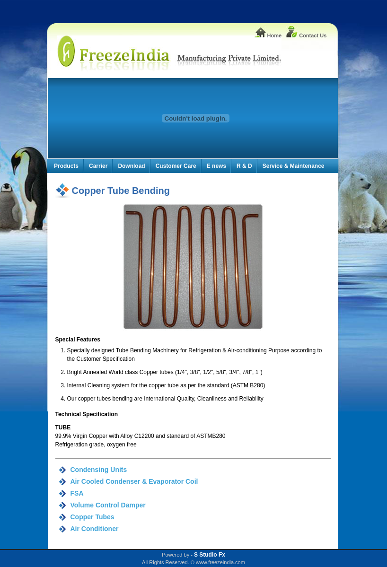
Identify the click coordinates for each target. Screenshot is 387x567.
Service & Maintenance (294, 166)
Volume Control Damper (108, 505)
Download (131, 166)
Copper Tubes (92, 517)
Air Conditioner (94, 528)
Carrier (98, 166)
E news (216, 166)
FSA (77, 493)
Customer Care (176, 166)
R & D (244, 166)
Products (66, 166)
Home (268, 35)
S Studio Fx (209, 554)
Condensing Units (98, 469)
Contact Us (306, 35)
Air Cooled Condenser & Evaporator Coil (134, 481)
